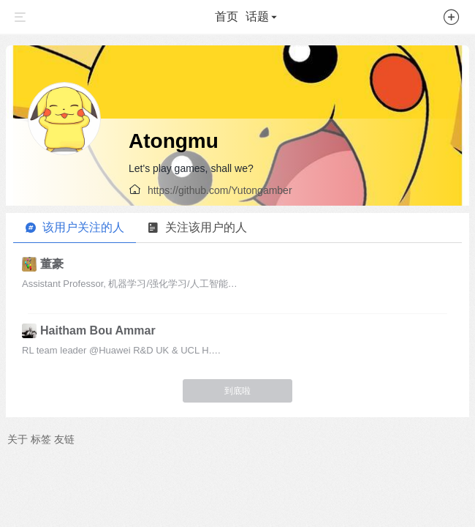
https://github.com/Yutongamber (220, 190)
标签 (41, 439)
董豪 (52, 264)
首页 (226, 16)
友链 (64, 439)
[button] (451, 20)
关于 (17, 439)
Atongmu (173, 141)
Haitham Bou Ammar (98, 330)
